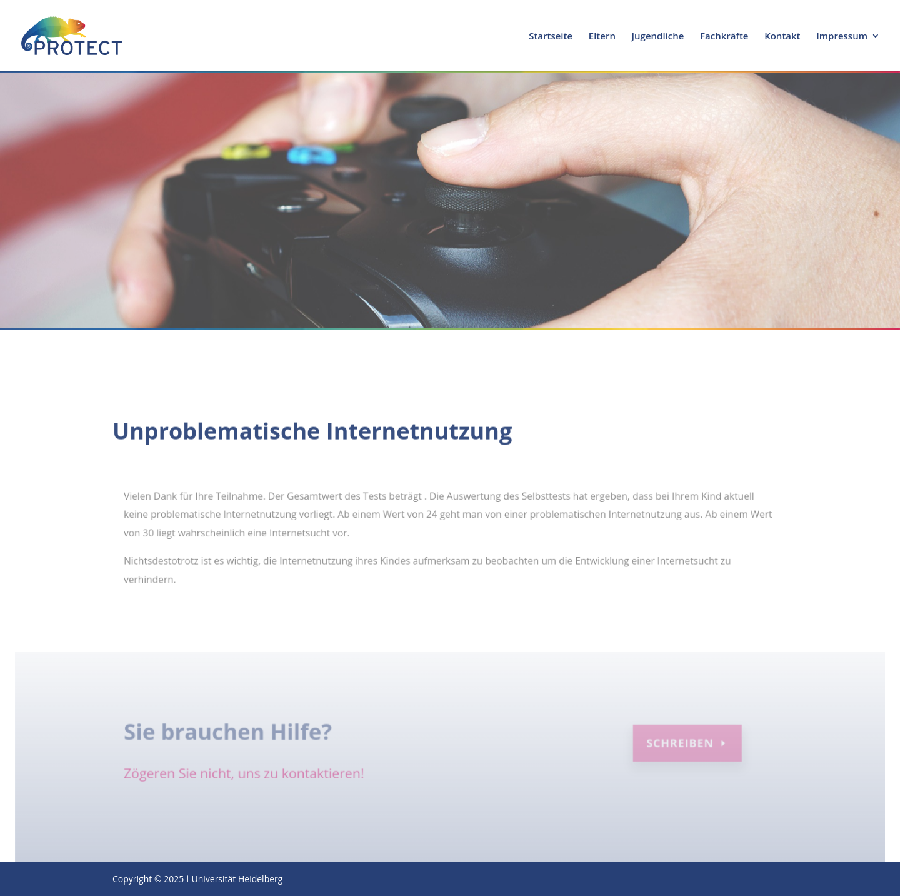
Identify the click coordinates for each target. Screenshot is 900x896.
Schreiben (676, 745)
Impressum (842, 36)
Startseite (550, 36)
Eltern (602, 36)
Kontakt (782, 36)
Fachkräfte (724, 36)
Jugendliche (658, 36)
